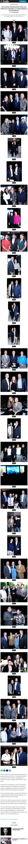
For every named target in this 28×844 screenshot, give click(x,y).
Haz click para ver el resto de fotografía (9, 819)
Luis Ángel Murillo (15, 12)
